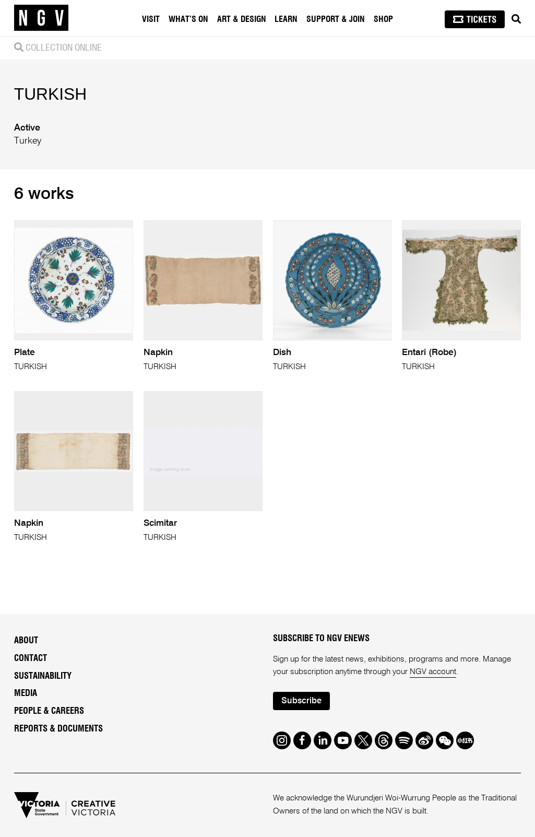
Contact (30, 658)
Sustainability (43, 676)
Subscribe (301, 701)
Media (25, 693)
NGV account (433, 672)
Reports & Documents (58, 729)
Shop (383, 19)
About (26, 640)
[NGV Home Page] (41, 18)
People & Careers (49, 711)
